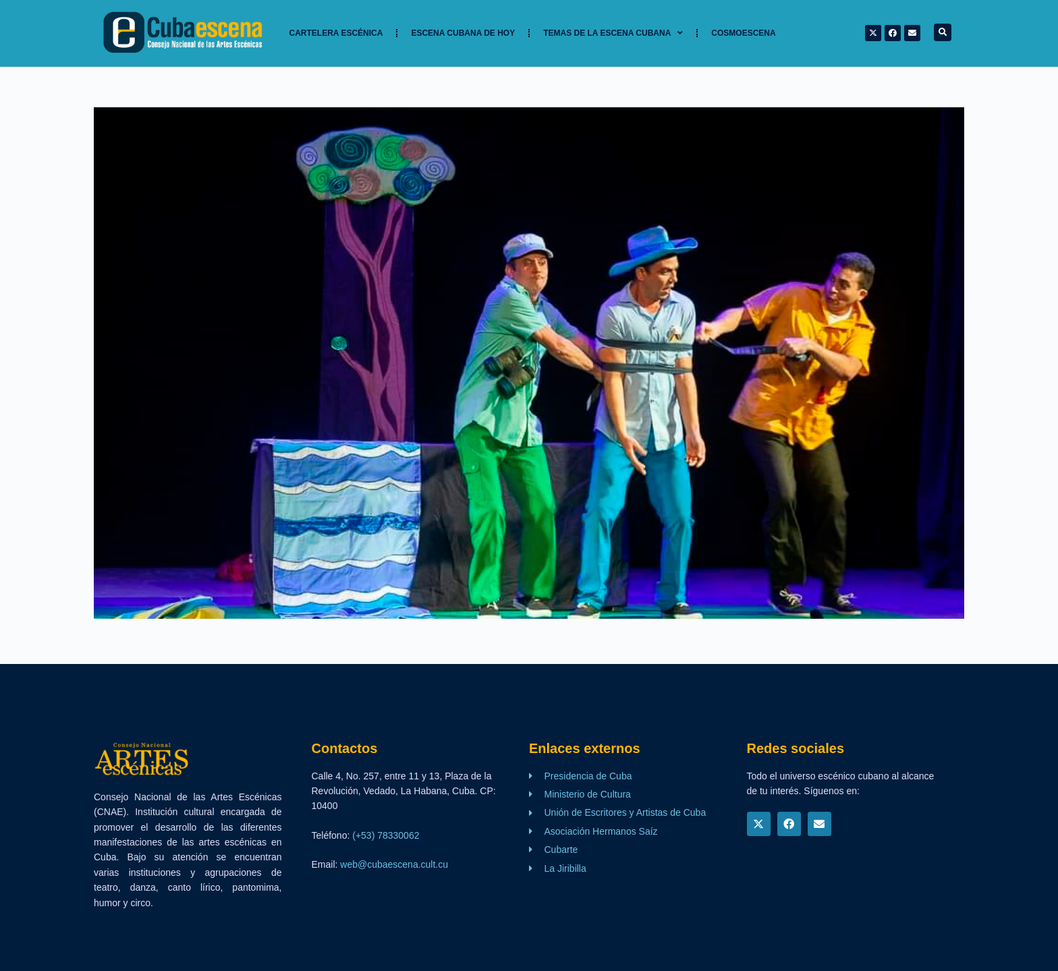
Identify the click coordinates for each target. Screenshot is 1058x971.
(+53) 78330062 (385, 835)
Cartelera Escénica (336, 33)
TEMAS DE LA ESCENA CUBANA (613, 33)
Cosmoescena (743, 33)
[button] (942, 32)
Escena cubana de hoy (463, 33)
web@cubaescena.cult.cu (394, 864)
